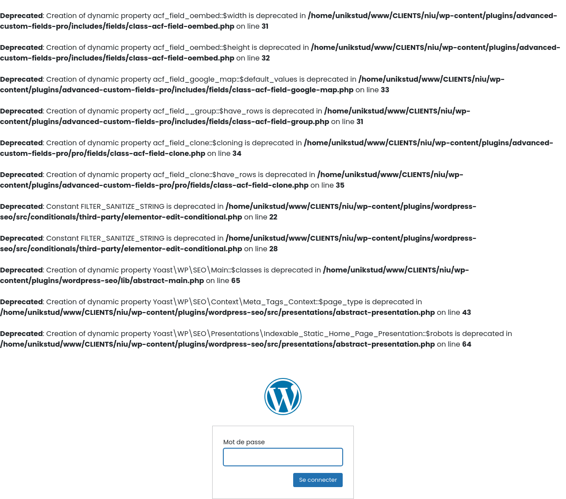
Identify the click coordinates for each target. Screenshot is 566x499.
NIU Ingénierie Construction (283, 396)
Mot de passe (244, 442)
